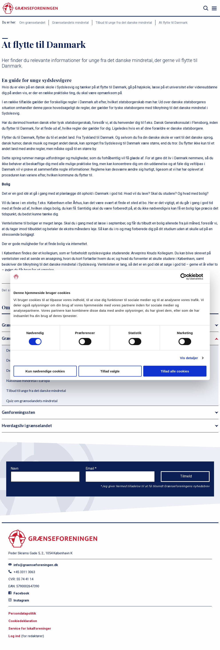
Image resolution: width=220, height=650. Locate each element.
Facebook (18, 593)
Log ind (14, 636)
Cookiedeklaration (22, 621)
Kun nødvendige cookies (45, 371)
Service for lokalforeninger (29, 629)
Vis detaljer (189, 358)
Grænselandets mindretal (70, 23)
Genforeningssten (18, 412)
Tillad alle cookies (175, 371)
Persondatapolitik (22, 613)
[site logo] (30, 8)
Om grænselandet (32, 23)
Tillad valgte (110, 371)
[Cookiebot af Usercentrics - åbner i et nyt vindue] (187, 276)
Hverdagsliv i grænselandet (27, 425)
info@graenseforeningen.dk (33, 565)
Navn (14, 468)
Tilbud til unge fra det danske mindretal (124, 23)
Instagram (18, 600)
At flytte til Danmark (173, 23)
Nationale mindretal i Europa (28, 380)
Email (90, 468)
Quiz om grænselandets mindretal (31, 401)
